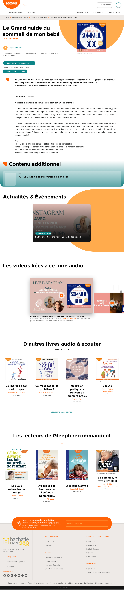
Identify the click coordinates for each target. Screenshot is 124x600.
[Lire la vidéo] (62, 296)
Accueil (7, 17)
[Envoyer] (105, 523)
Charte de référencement (105, 583)
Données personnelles (17, 583)
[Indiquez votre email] (84, 524)
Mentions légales (56, 583)
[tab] (5, 12)
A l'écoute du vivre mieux (39, 17)
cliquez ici (36, 527)
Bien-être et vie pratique (20, 17)
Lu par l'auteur (15, 48)
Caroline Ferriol (10, 38)
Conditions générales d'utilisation (79, 583)
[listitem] (4, 575)
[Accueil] (12, 5)
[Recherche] (118, 5)
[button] (104, 5)
